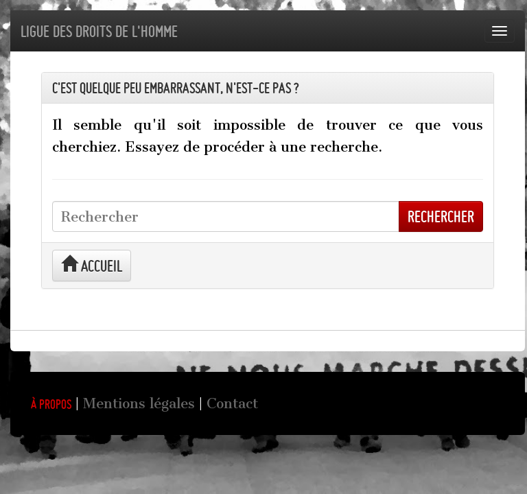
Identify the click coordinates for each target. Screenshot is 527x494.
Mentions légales (139, 403)
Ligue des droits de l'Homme (99, 31)
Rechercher (441, 216)
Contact (232, 403)
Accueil (91, 265)
